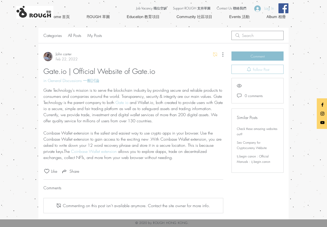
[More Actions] (220, 54)
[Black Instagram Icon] (322, 113)
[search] (257, 35)
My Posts (94, 35)
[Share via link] (70, 171)
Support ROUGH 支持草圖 (192, 8)
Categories (52, 35)
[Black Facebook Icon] (322, 104)
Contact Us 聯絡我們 (231, 8)
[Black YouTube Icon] (322, 122)
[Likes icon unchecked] (46, 171)
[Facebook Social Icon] (283, 8)
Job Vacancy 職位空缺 (151, 8)
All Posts (74, 35)
